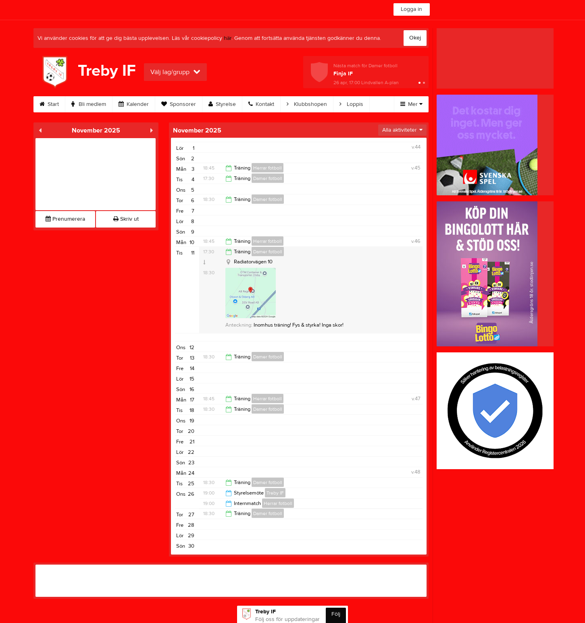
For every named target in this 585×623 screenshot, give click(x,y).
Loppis (351, 104)
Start (49, 104)
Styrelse (222, 104)
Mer (411, 104)
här (227, 38)
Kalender (134, 104)
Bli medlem (88, 104)
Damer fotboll (267, 178)
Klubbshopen (307, 104)
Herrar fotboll (267, 168)
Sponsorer (178, 104)
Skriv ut (126, 219)
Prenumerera (65, 219)
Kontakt (261, 104)
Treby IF (275, 493)
